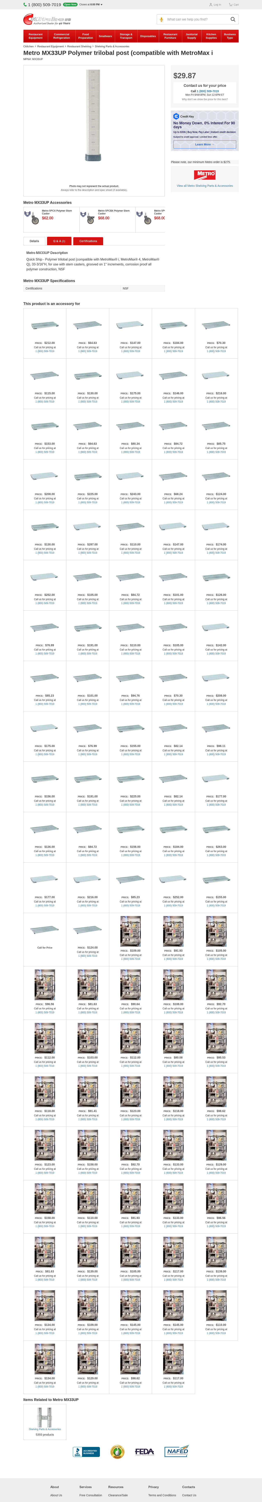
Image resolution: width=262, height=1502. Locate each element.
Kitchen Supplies (211, 36)
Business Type (230, 36)
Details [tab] (34, 241)
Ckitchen (28, 46)
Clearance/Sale (118, 1495)
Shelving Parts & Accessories (112, 46)
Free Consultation (90, 1495)
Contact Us (189, 1495)
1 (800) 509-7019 (42, 5)
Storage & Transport (126, 36)
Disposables (148, 36)
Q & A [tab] (59, 241)
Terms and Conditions (162, 1495)
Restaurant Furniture (170, 36)
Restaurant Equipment (36, 36)
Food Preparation (85, 36)
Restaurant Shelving (79, 46)
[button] (82, 5)
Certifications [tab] (88, 241)
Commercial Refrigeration (61, 36)
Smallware (105, 36)
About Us (56, 1495)
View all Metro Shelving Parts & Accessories (205, 185)
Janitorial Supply (192, 36)
